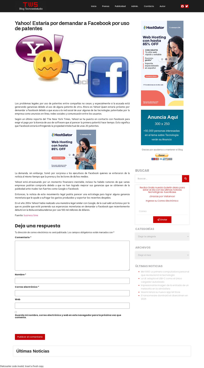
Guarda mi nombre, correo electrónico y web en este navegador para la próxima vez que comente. (68, 316)
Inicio (93, 6)
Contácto (149, 6)
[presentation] (34, 328)
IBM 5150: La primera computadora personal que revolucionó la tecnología (165, 273)
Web (17, 299)
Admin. (134, 6)
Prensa (105, 6)
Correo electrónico (27, 287)
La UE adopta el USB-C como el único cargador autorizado (161, 280)
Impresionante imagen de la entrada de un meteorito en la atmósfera (165, 287)
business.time (31, 215)
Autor (162, 6)
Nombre (20, 274)
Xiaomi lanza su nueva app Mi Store (160, 292)
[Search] (185, 178)
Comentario (23, 237)
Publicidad (120, 6)
